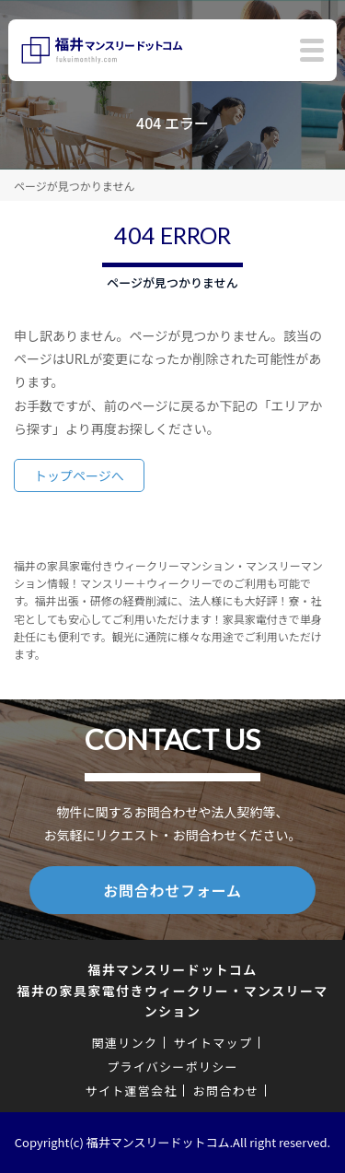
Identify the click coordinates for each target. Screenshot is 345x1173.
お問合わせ (226, 1091)
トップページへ (79, 475)
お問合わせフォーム (172, 890)
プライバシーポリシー (172, 1067)
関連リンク (125, 1043)
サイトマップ (212, 1043)
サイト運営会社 (132, 1091)
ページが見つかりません (74, 186)
